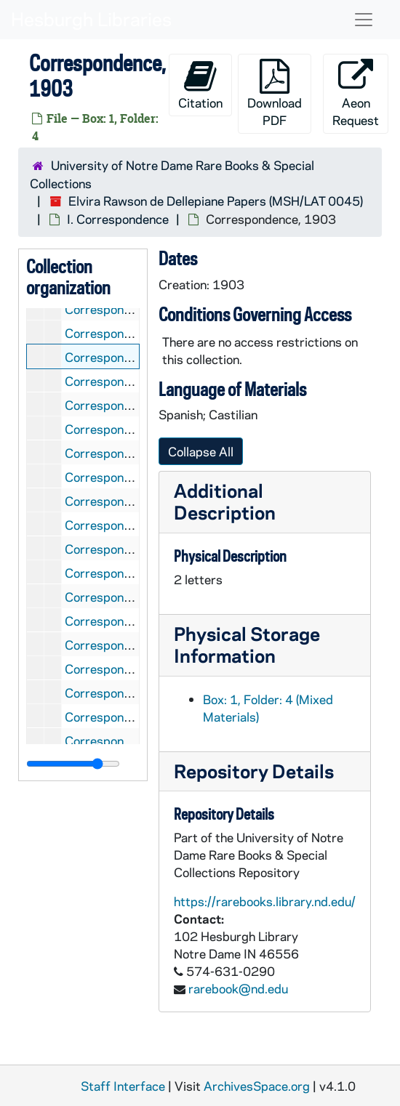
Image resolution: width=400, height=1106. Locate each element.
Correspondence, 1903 (130, 357)
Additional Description (225, 501)
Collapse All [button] (200, 451)
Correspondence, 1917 (130, 669)
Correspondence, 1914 (130, 597)
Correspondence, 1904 (130, 381)
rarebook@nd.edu (238, 988)
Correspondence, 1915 (130, 621)
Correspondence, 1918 (130, 693)
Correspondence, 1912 (130, 573)
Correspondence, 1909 (130, 501)
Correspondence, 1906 (130, 429)
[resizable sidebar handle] (73, 764)
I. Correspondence (118, 219)
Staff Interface (123, 1086)
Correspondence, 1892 (130, 333)
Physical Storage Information (247, 644)
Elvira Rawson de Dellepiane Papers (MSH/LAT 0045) (215, 201)
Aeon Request (355, 93)
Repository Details (254, 771)
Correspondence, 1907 (130, 453)
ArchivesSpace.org (257, 1086)
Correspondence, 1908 (130, 477)
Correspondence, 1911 (130, 549)
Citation (200, 84)
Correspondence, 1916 (130, 645)
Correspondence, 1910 (130, 525)
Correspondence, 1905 (130, 405)
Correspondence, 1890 (130, 309)
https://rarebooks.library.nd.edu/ (265, 901)
